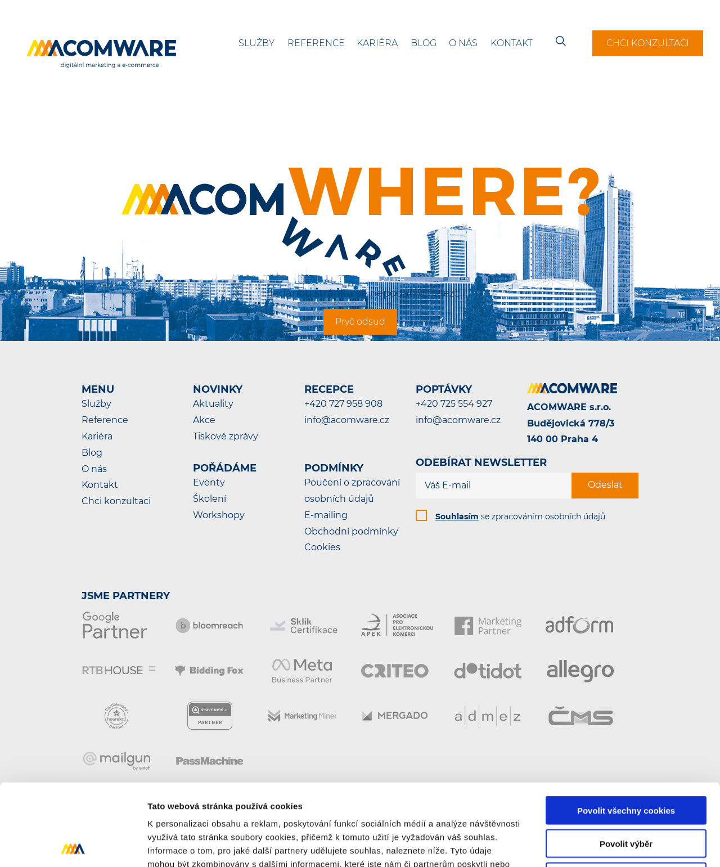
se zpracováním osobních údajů (520, 516)
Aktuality (213, 403)
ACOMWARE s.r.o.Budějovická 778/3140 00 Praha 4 (570, 423)
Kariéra (377, 43)
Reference (316, 43)
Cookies (322, 547)
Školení (209, 498)
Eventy (209, 482)
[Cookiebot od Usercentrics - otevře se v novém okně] (73, 845)
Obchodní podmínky (351, 531)
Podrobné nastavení (604, 845)
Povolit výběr (626, 762)
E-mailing (326, 515)
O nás (463, 43)
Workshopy (219, 515)
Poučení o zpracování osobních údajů (352, 490)
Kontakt (511, 43)
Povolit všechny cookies (626, 729)
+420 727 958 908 (343, 403)
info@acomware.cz (346, 420)
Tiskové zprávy (225, 436)
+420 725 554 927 (454, 403)
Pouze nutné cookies (626, 795)
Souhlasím (457, 516)
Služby (256, 43)
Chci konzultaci (647, 43)
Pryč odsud (360, 321)
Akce (204, 420)
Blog (423, 43)
